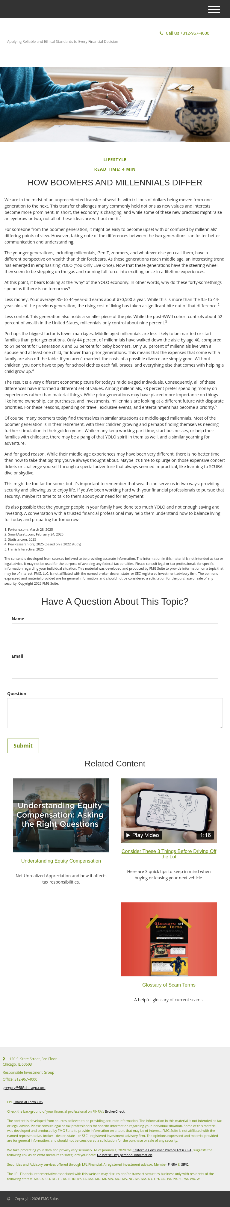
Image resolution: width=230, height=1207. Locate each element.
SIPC (184, 1164)
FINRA (172, 1164)
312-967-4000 (184, 33)
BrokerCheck (115, 1111)
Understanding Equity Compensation (61, 860)
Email (17, 656)
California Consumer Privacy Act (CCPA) (163, 1150)
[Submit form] (23, 746)
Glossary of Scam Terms (169, 984)
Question (16, 693)
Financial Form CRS (28, 1101)
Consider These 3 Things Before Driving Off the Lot (169, 853)
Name (18, 618)
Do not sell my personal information (124, 1154)
